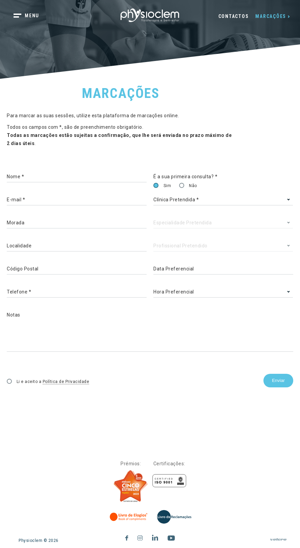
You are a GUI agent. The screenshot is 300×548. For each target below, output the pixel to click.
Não (193, 185)
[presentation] (58, 402)
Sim (167, 185)
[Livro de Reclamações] (174, 517)
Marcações (270, 16)
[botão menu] (30, 16)
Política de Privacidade (66, 381)
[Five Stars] (131, 486)
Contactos (233, 16)
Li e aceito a (53, 381)
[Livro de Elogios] (129, 517)
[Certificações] (169, 480)
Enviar (278, 380)
